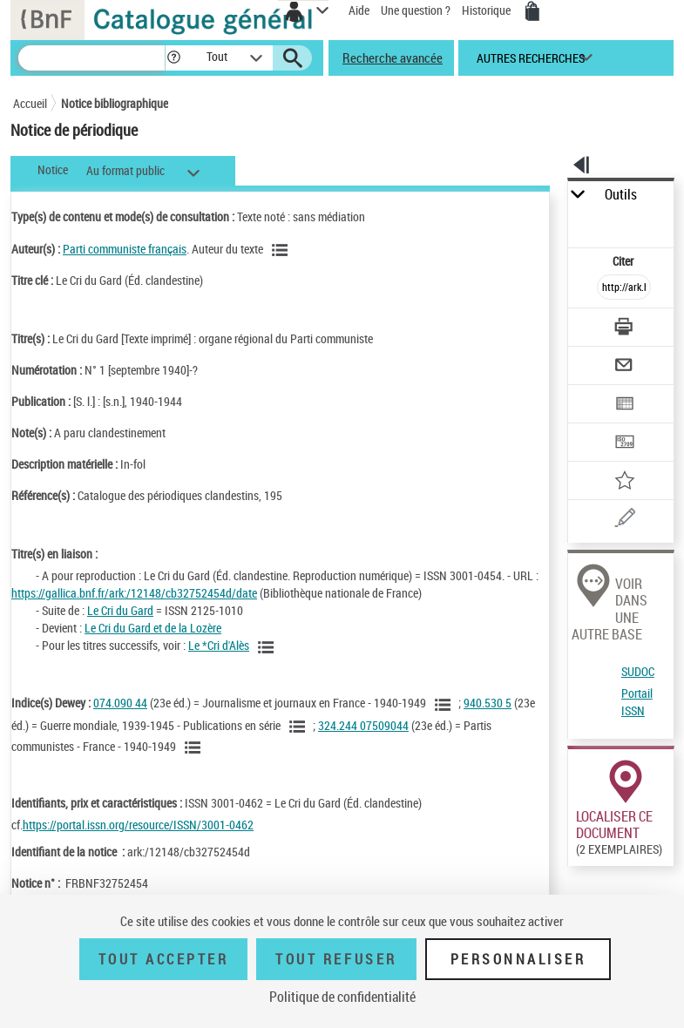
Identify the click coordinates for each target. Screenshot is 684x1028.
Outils (621, 195)
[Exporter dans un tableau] (624, 405)
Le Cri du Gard (120, 610)
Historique (487, 10)
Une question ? (415, 10)
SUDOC (637, 671)
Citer (624, 261)
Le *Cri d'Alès (218, 645)
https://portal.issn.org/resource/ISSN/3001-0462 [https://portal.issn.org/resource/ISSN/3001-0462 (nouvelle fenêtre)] (138, 824)
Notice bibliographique (114, 103)
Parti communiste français (124, 248)
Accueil (30, 103)
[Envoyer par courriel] (624, 367)
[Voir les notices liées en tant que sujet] (445, 704)
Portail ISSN (637, 702)
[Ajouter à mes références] (624, 482)
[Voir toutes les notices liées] (268, 647)
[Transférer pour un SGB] (624, 444)
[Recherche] (91, 58)
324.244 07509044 (363, 725)
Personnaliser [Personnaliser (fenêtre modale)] (518, 959)
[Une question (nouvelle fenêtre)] (624, 520)
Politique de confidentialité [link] (342, 996)
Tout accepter (163, 959)
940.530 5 (487, 702)
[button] (174, 58)
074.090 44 (120, 702)
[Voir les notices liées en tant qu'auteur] (282, 250)
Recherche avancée (392, 57)
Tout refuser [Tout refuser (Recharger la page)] (335, 959)
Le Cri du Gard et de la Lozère (153, 627)
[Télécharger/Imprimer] (624, 329)
